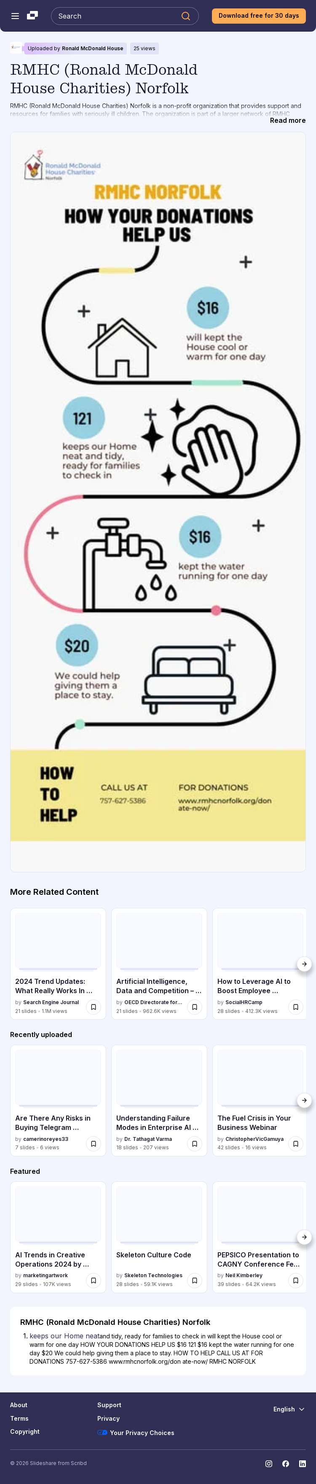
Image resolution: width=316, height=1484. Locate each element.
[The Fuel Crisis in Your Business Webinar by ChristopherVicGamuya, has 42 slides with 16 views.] (260, 1100)
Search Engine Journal (51, 1002)
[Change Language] (289, 1409)
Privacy (108, 1418)
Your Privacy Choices (135, 1432)
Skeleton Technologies (153, 1275)
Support (109, 1404)
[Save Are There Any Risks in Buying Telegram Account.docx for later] (93, 1143)
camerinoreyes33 (45, 1139)
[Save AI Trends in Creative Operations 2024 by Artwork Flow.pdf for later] (93, 1280)
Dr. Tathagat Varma (148, 1139)
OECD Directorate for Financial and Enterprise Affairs (154, 1002)
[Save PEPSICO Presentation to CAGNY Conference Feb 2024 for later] (295, 1280)
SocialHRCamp (243, 1002)
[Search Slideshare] (124, 16)
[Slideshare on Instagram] (268, 1463)
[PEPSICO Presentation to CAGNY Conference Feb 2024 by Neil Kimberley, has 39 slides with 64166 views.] (260, 1237)
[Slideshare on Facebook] (285, 1463)
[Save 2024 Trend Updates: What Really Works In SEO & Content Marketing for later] (93, 1007)
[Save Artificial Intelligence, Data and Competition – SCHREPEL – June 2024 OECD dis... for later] (194, 1007)
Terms (19, 1418)
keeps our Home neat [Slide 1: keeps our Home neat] (64, 1336)
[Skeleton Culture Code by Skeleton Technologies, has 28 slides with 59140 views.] (159, 1237)
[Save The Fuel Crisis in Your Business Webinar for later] (295, 1143)
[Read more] (288, 120)
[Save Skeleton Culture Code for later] (194, 1280)
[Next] (304, 964)
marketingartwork (45, 1275)
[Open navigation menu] (15, 16)
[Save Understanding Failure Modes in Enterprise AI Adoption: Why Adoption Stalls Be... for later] (194, 1143)
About (18, 1404)
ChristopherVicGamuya (254, 1139)
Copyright (25, 1431)
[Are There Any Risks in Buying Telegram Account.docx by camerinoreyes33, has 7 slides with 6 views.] (58, 1100)
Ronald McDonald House (92, 48)
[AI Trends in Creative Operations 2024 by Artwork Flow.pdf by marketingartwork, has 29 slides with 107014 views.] (58, 1237)
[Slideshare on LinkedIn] (302, 1463)
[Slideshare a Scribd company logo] (32, 16)
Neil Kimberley (243, 1275)
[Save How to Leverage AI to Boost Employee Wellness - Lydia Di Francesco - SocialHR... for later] (295, 1007)
